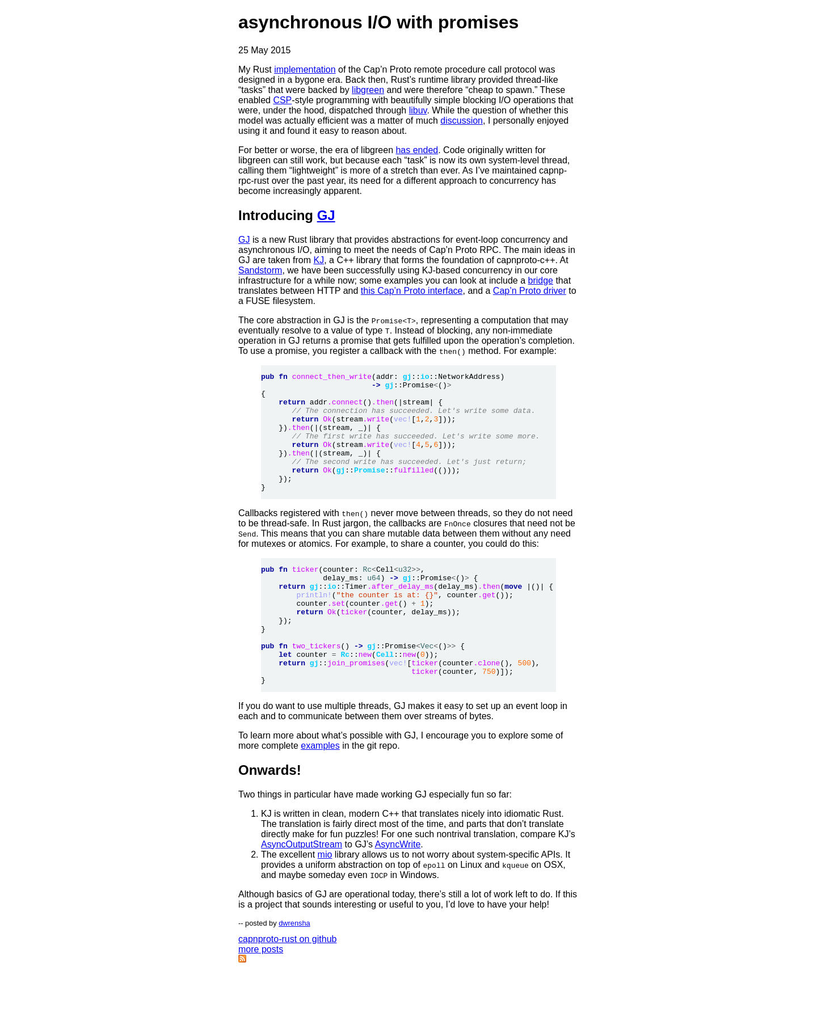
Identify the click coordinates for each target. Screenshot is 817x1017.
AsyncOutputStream (301, 892)
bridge (540, 280)
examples (320, 793)
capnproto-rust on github (287, 986)
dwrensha (294, 971)
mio (325, 902)
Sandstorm (260, 270)
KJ (319, 260)
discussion (461, 120)
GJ (326, 215)
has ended (416, 150)
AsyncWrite (398, 892)
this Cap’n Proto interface (412, 291)
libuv (418, 110)
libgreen (368, 90)
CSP (282, 100)
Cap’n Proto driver (529, 291)
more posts (260, 997)
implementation (305, 69)
